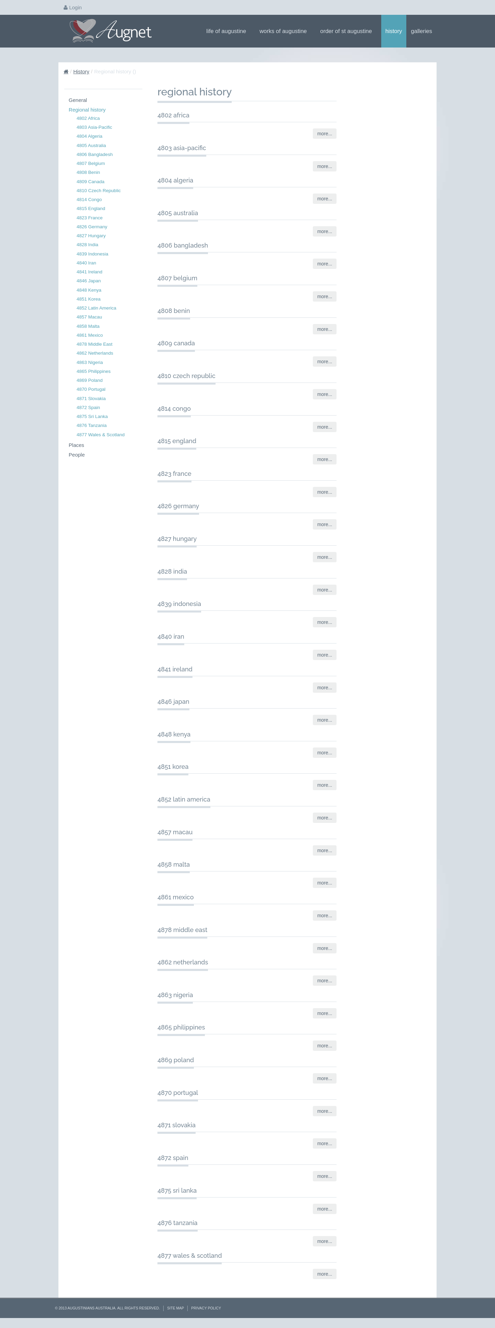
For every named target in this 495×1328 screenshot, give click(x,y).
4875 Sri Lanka (92, 416)
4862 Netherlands (95, 353)
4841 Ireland (89, 271)
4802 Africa (88, 118)
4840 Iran (86, 262)
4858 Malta (88, 326)
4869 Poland (90, 380)
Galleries (424, 31)
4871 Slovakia (91, 398)
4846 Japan (89, 280)
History (393, 31)
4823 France (90, 217)
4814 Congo (89, 199)
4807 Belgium (91, 163)
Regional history (87, 110)
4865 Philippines (94, 371)
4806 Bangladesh (95, 154)
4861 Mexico (90, 335)
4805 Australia (91, 145)
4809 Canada (90, 181)
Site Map (175, 1308)
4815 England (91, 208)
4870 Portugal (91, 389)
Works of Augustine (285, 31)
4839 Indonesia (92, 254)
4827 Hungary (91, 235)
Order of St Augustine (348, 31)
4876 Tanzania (92, 425)
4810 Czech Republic (99, 190)
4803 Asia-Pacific (94, 127)
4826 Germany (92, 226)
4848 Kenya (89, 290)
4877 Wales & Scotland (101, 434)
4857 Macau (89, 317)
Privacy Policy (206, 1308)
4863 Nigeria (90, 362)
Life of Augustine (228, 31)
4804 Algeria (89, 136)
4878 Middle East (94, 344)
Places (76, 445)
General (78, 100)
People (77, 455)
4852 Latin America (97, 308)
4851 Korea (89, 299)
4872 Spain (88, 407)
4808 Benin (88, 172)
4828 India (87, 244)
